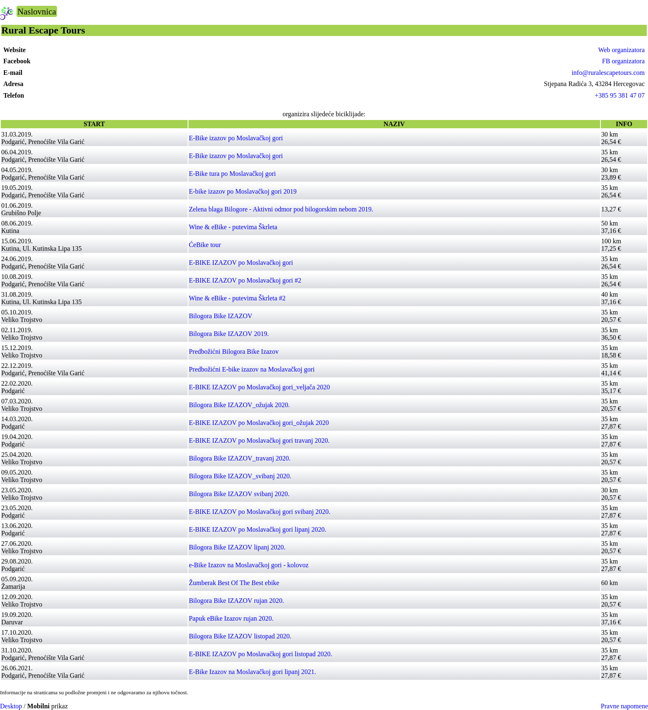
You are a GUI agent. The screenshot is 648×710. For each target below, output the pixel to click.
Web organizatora (621, 49)
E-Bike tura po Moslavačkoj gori (232, 173)
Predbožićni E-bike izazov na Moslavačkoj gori (251, 369)
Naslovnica (36, 11)
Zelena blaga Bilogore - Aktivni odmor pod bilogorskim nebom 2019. (281, 209)
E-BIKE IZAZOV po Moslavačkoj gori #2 (245, 280)
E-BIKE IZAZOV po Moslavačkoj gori (241, 262)
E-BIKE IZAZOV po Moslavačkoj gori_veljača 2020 (259, 387)
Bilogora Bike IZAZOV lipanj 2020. (237, 547)
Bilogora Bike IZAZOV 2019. (229, 333)
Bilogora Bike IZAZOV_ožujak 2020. (239, 404)
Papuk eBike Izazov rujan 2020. (231, 618)
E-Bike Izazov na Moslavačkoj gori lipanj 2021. (252, 671)
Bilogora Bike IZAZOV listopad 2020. (240, 636)
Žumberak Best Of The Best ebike (234, 582)
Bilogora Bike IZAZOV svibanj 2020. (239, 493)
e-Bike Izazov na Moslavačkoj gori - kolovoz (249, 564)
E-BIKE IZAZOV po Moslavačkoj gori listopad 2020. (260, 653)
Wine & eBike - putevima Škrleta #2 (237, 298)
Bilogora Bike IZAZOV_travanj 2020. (240, 458)
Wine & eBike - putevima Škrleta (233, 226)
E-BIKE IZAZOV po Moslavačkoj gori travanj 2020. (259, 440)
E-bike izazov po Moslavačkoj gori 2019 (243, 191)
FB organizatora (623, 61)
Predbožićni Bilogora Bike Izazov (234, 351)
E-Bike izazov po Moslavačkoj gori (236, 138)
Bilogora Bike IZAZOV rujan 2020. (236, 600)
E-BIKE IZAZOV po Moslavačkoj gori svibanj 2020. (259, 511)
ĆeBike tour (205, 244)
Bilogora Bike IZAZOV (221, 315)
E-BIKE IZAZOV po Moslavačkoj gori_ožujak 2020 (259, 422)
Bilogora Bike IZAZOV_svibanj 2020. (240, 476)
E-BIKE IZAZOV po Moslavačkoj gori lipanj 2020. (257, 529)
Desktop (11, 706)
